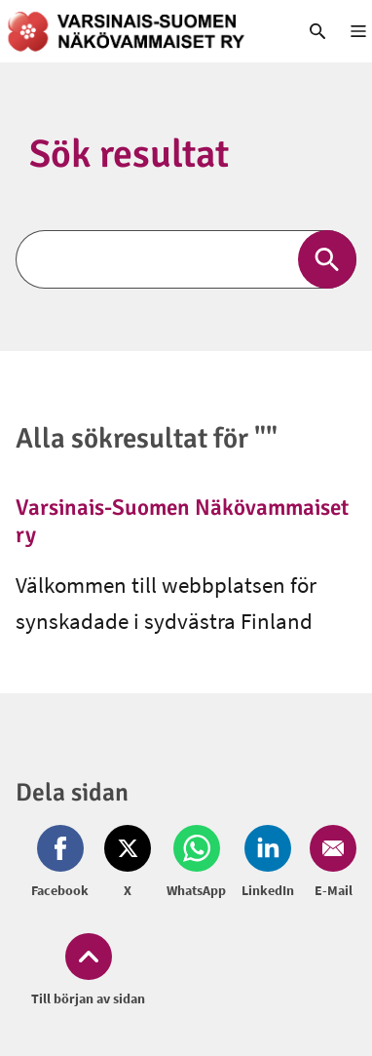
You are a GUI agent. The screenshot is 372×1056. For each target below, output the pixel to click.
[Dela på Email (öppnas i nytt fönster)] (329, 863)
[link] (139, 31)
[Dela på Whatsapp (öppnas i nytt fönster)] (196, 863)
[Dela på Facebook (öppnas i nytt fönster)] (63, 863)
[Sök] (186, 259)
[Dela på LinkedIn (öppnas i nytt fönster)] (268, 863)
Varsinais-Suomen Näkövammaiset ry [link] (182, 521)
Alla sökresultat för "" (147, 438)
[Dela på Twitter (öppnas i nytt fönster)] (127, 863)
